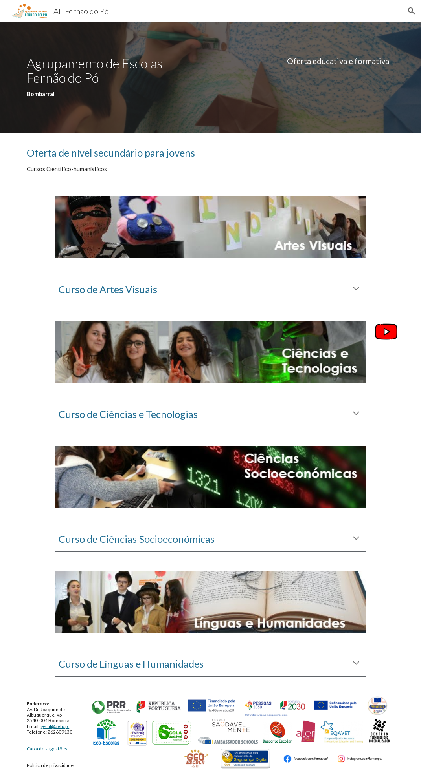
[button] (411, 11)
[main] (115, 77)
